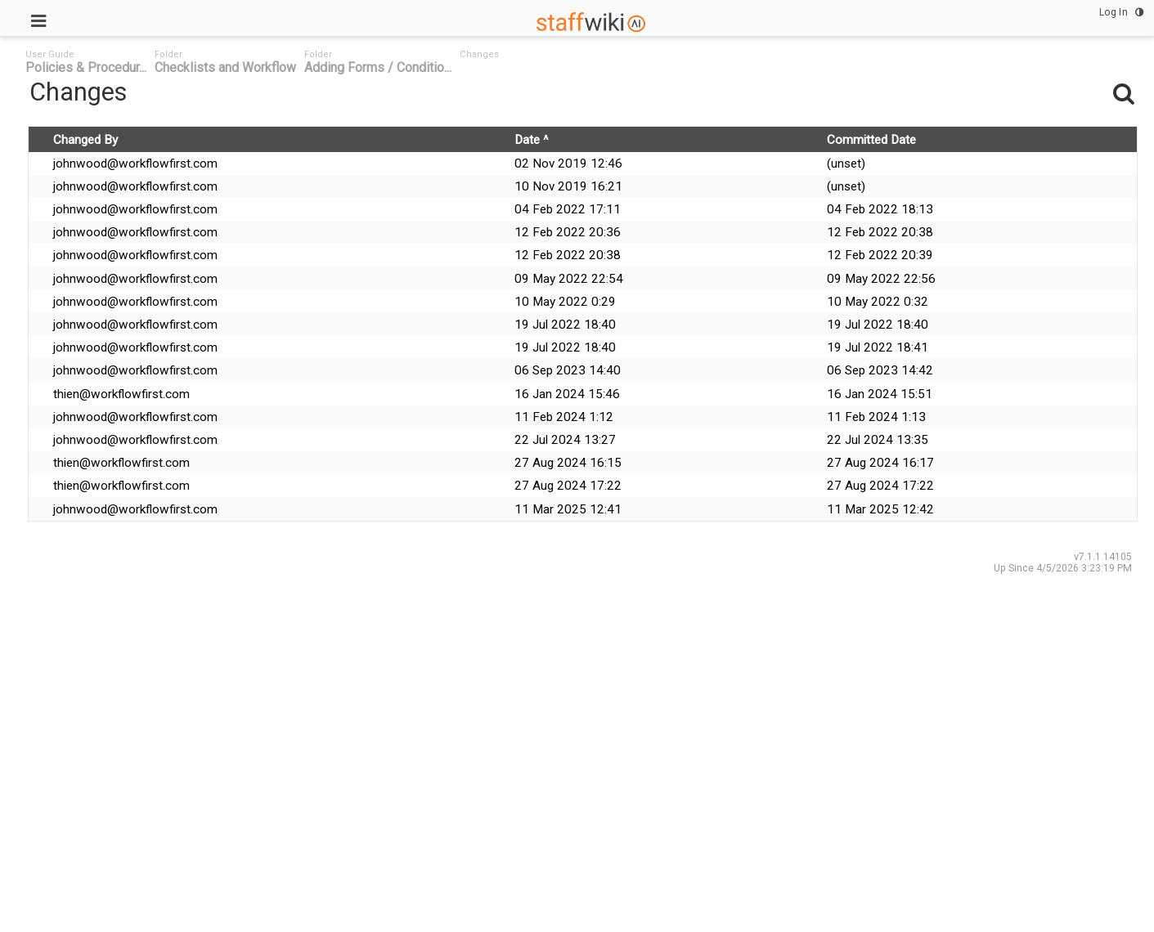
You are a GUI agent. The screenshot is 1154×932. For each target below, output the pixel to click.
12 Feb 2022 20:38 (880, 232)
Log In (1113, 12)
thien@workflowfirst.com (121, 394)
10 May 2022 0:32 (877, 301)
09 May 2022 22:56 (881, 278)
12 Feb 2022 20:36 (567, 232)
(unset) (846, 163)
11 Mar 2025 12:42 (880, 509)
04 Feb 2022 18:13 (880, 209)
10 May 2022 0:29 (565, 301)
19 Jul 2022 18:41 (877, 347)
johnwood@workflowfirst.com (135, 163)
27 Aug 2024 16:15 (568, 462)
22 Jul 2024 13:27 (565, 439)
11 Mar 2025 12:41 (568, 509)
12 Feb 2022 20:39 (880, 255)
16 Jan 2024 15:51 (879, 394)
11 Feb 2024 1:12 (563, 417)
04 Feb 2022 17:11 (567, 209)
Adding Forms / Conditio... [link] (377, 67)
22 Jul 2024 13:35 (877, 439)
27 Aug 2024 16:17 (880, 462)
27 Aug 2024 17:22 (568, 485)
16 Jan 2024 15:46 (567, 394)
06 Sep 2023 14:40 (567, 370)
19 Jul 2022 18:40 (565, 324)
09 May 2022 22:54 (568, 278)
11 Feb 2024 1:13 (876, 417)
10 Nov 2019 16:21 (568, 186)
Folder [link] (168, 54)
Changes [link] (479, 54)
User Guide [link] (49, 54)
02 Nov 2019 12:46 (568, 163)
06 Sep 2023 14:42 (880, 370)
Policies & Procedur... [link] (85, 67)
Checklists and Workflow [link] (225, 67)
